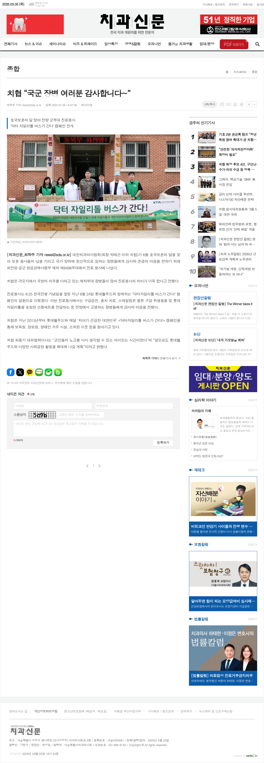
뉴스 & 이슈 (33, 43)
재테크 (199, 470)
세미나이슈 (57, 43)
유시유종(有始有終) (204, 437)
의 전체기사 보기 (159, 358)
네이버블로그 (39, 372)
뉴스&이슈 (240, 72)
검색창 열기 (257, 44)
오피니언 (154, 43)
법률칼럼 (201, 619)
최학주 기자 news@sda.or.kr (24, 105)
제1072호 (87, 105)
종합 (254, 72)
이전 (87, 465)
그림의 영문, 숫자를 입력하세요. (79, 414)
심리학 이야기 (205, 400)
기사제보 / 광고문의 (214, 4)
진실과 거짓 (200, 450)
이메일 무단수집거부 (127, 711)
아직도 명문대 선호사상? (208, 456)
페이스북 (11, 372)
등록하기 (163, 442)
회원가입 (248, 4)
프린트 (235, 104)
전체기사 (10, 43)
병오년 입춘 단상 (203, 443)
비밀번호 (102, 405)
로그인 (260, 4)
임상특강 (110, 43)
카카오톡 (29, 372)
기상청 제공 (40, 5)
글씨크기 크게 (249, 104)
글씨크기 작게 (254, 104)
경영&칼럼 (132, 43)
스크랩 (242, 104)
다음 (99, 465)
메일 (228, 104)
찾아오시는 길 (18, 711)
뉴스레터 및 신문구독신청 (216, 711)
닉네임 (19, 405)
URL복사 (209, 104)
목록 (222, 104)
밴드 (58, 372)
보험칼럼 (201, 544)
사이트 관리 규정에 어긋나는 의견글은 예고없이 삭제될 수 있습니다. (59, 423)
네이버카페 (48, 372)
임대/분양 (207, 43)
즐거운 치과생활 (180, 43)
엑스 (20, 372)
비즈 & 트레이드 (85, 43)
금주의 (202, 122)
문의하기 (234, 4)
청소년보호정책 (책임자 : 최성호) (85, 711)
